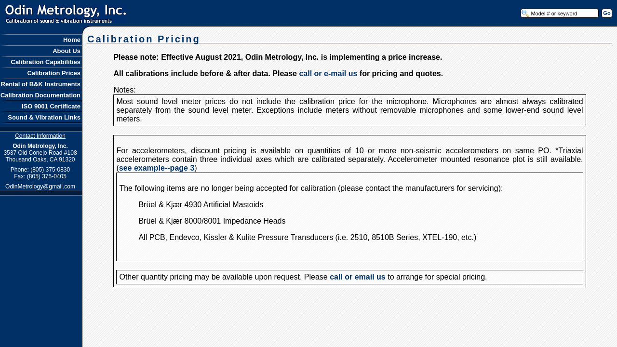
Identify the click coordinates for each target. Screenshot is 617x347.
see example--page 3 (157, 168)
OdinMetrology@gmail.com (40, 186)
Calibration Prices (54, 73)
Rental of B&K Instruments (41, 84)
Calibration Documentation (41, 95)
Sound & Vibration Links (45, 117)
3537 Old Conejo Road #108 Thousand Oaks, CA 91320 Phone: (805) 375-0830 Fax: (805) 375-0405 (40, 156)
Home (72, 39)
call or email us (358, 277)
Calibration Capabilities (46, 62)
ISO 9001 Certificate (52, 106)
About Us (67, 50)
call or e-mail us (328, 73)
